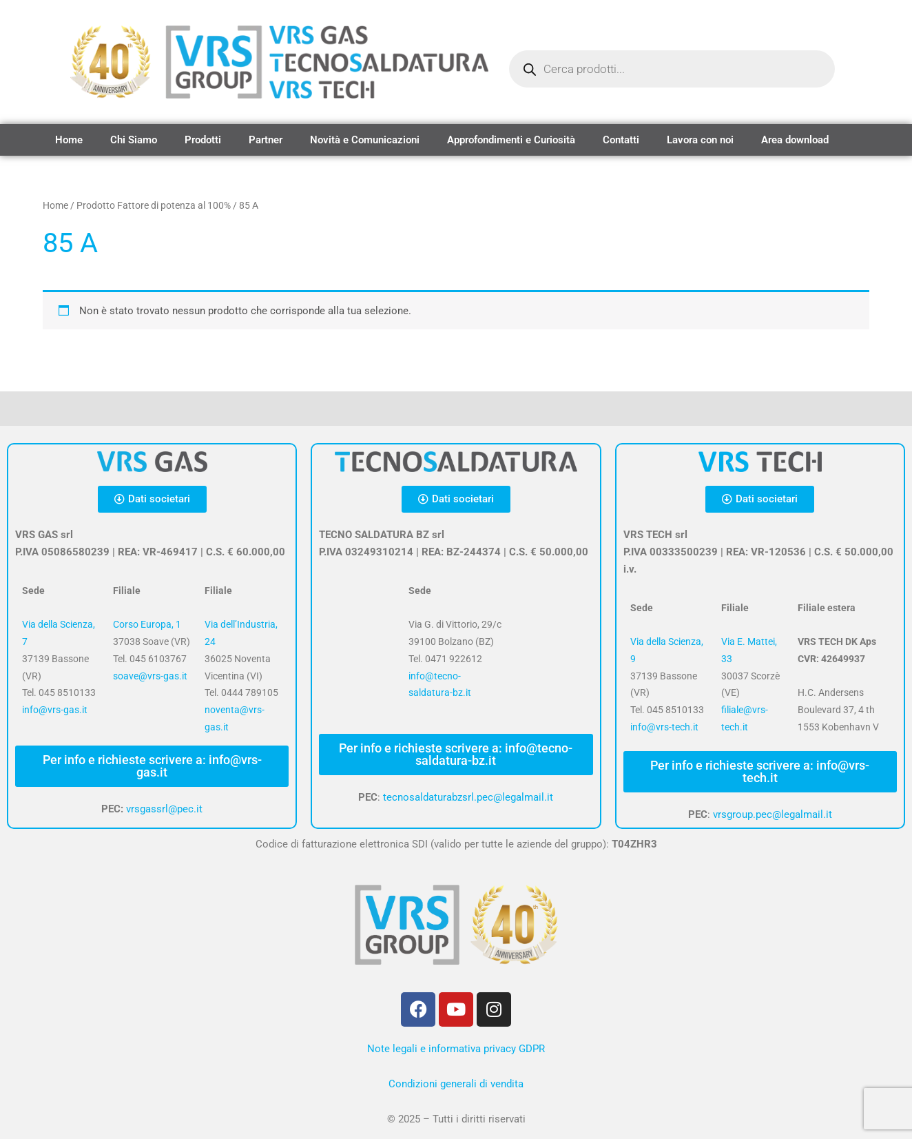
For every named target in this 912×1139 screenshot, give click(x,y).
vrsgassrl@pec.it (164, 809)
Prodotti (203, 140)
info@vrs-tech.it (664, 726)
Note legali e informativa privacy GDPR (456, 1049)
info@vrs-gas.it (54, 709)
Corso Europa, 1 (147, 624)
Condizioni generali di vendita (456, 1084)
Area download (795, 140)
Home (69, 140)
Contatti (621, 140)
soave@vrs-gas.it (150, 675)
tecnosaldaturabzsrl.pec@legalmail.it (468, 797)
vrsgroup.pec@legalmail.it (772, 814)
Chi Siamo (133, 140)
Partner (265, 140)
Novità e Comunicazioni (364, 140)
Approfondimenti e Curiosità (511, 140)
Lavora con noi (700, 140)
